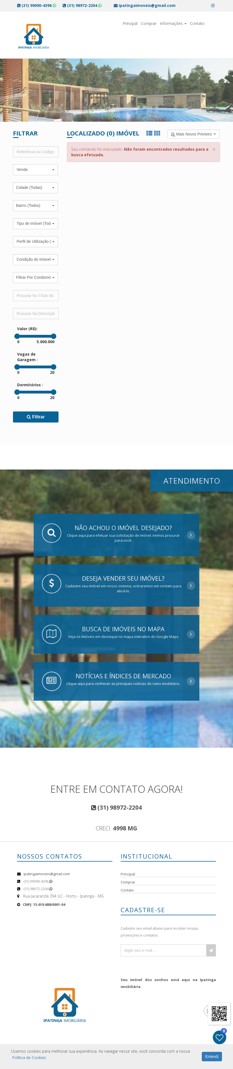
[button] (35, 169)
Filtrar (36, 416)
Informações (173, 23)
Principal (130, 23)
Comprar (149, 23)
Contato (197, 23)
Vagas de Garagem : (27, 356)
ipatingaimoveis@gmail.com (46, 873)
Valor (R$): (27, 328)
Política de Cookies (29, 1057)
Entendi (211, 1056)
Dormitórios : (30, 384)
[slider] (17, 336)
